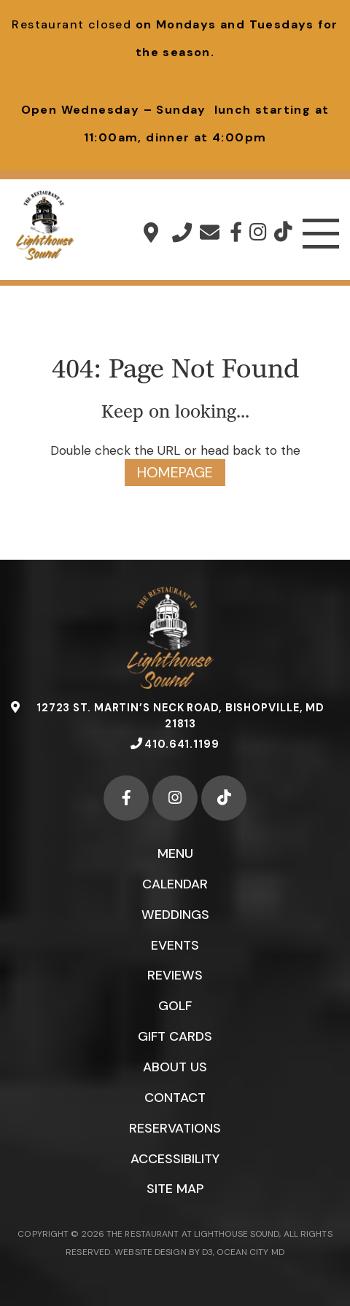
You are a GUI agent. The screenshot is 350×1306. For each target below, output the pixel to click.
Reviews (175, 976)
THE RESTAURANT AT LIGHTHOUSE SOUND (193, 1235)
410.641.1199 (182, 232)
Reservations (175, 1129)
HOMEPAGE (175, 473)
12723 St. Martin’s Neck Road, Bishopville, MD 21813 (151, 232)
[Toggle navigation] (321, 234)
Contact (175, 1098)
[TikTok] (283, 232)
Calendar (175, 884)
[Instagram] (258, 232)
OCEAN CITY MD (251, 1253)
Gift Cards (175, 1037)
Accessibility (175, 1159)
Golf (175, 1006)
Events (175, 945)
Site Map (175, 1190)
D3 (207, 1253)
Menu (175, 853)
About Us (175, 1067)
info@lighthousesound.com (209, 232)
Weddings (175, 914)
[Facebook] (236, 232)
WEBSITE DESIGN (149, 1253)
